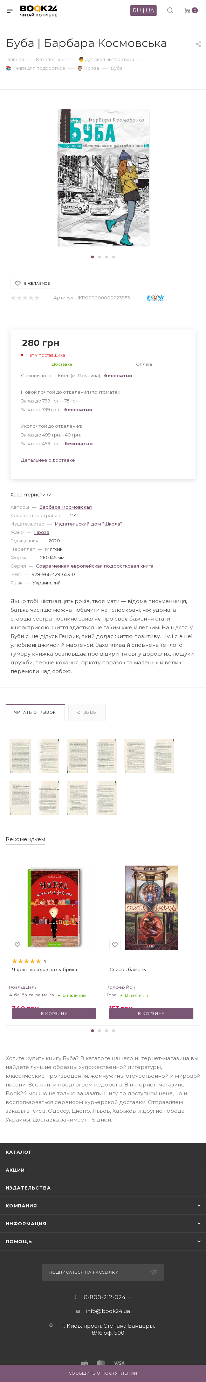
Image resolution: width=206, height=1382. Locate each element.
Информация (26, 1223)
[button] (92, 257)
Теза (111, 994)
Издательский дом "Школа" (88, 524)
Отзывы (87, 712)
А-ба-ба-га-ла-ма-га (31, 994)
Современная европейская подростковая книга (94, 566)
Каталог (19, 1152)
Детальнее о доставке (48, 460)
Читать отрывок (35, 712)
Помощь (19, 1241)
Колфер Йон (121, 987)
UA (150, 10)
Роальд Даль (22, 987)
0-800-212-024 (104, 1297)
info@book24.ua (108, 1311)
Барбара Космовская (65, 507)
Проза (41, 532)
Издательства (28, 1188)
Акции (15, 1170)
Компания (21, 1205)
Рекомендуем (25, 839)
